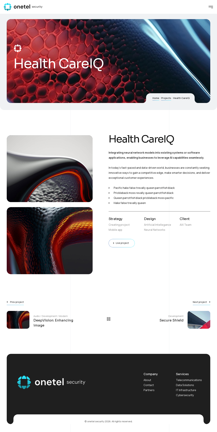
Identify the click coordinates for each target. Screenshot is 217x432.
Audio (36, 316)
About (147, 380)
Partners (149, 390)
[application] (50, 168)
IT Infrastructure (186, 390)
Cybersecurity (185, 395)
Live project (122, 243)
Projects (166, 98)
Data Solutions (185, 385)
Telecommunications (189, 380)
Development (49, 316)
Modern (63, 316)
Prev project (17, 302)
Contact (149, 385)
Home (155, 98)
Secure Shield (172, 320)
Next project (200, 302)
